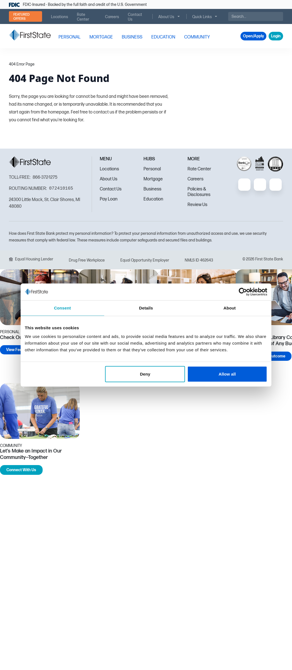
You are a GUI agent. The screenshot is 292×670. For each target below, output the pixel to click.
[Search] (255, 16)
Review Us (197, 204)
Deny (145, 374)
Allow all (227, 374)
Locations (109, 169)
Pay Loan (109, 199)
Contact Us (110, 189)
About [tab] (229, 307)
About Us (108, 179)
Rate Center (199, 169)
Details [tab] (146, 307)
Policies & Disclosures (199, 192)
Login (276, 36)
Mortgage (153, 179)
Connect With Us (21, 470)
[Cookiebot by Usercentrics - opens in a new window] (242, 291)
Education (153, 199)
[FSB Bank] (30, 35)
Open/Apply (253, 36)
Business (152, 189)
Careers (195, 179)
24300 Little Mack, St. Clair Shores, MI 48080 (44, 203)
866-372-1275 (45, 177)
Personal (152, 169)
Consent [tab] (62, 307)
